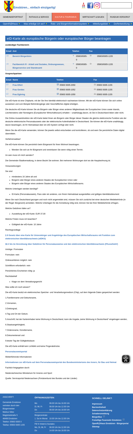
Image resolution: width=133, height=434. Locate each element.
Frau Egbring (19, 94)
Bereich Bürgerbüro (22, 56)
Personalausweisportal (16, 352)
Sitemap (96, 427)
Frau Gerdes (18, 90)
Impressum (97, 404)
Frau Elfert (18, 85)
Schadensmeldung (100, 413)
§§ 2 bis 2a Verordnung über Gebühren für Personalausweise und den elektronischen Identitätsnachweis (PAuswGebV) (61, 244)
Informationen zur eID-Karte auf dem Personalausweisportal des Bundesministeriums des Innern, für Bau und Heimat (60, 362)
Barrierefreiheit (99, 407)
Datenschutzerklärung (102, 410)
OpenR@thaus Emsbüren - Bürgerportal (110, 423)
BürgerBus (98, 417)
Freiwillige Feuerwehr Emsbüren (108, 420)
